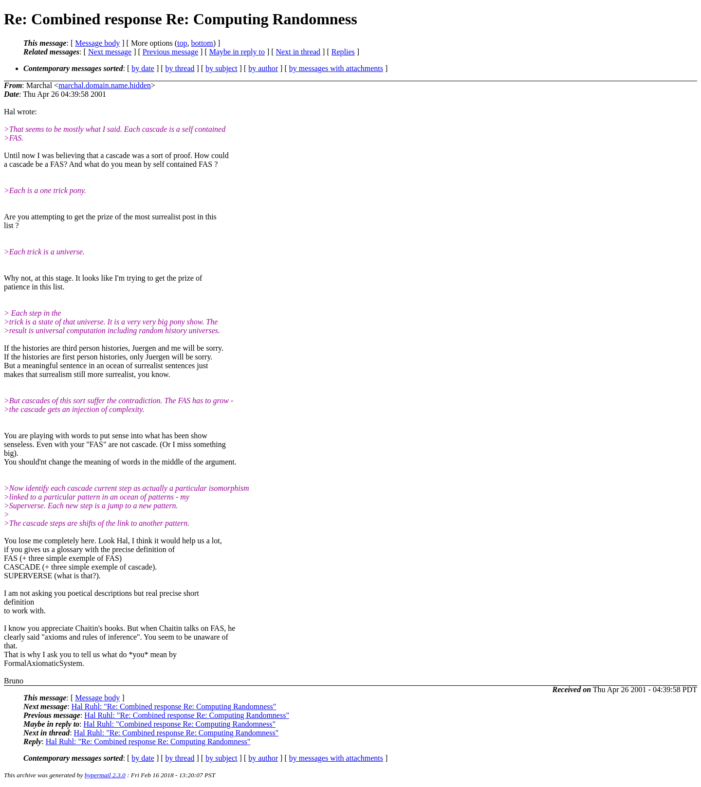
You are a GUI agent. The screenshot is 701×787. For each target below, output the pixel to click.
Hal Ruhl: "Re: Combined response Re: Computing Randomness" (174, 706)
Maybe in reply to (237, 52)
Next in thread (298, 52)
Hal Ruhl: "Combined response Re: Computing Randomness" (180, 724)
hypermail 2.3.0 (105, 775)
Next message (109, 52)
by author (263, 68)
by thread (180, 68)
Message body (97, 43)
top (182, 43)
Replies (343, 52)
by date (142, 68)
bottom (202, 43)
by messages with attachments (336, 68)
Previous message (170, 52)
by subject (221, 68)
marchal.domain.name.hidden (104, 85)
